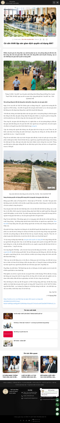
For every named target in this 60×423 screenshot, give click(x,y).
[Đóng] (41, 389)
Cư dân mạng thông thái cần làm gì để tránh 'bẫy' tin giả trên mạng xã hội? (10, 376)
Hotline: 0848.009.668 (28, 395)
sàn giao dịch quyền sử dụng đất (33, 239)
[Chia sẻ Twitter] (43, 39)
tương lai (34, 126)
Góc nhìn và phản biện (28, 39)
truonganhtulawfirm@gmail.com (30, 398)
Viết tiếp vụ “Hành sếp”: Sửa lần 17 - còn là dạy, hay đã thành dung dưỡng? (31, 322)
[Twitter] (23, 420)
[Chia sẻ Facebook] (40, 39)
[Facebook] (20, 420)
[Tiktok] (26, 420)
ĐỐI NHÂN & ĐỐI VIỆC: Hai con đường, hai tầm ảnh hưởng (47, 376)
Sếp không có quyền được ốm (21, 331)
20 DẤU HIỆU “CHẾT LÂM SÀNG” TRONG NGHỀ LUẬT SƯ (28, 313)
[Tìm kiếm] (54, 2)
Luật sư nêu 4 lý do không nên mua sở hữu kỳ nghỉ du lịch (28, 376)
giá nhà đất (8, 252)
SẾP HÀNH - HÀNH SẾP (20, 340)
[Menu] (57, 2)
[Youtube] (29, 420)
